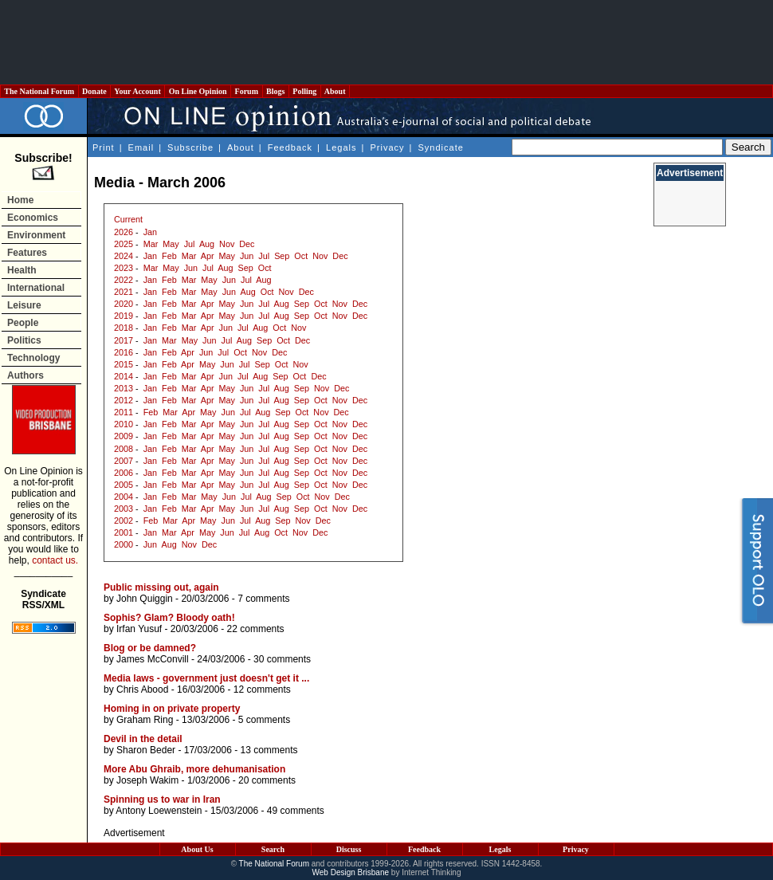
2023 (123, 268)
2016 (123, 352)
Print (103, 147)
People (22, 322)
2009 (123, 436)
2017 (123, 340)
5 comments (264, 719)
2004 (123, 496)
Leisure (24, 305)
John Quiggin (144, 598)
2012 (123, 400)
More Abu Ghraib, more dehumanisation (194, 769)
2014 (123, 376)
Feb (169, 256)
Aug (206, 244)
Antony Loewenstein (159, 810)
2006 (123, 472)
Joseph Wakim (147, 780)
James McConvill (152, 659)
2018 (123, 327)
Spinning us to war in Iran (162, 799)
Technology (33, 357)
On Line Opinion (198, 91)
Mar (151, 244)
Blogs (276, 91)
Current (128, 219)
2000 (123, 544)
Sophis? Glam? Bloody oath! (169, 617)
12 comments (262, 689)
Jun (246, 256)
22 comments (255, 628)
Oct (301, 256)
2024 (123, 256)
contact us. (55, 560)
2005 (123, 484)
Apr (207, 256)
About (335, 91)
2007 (123, 461)
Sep (281, 256)
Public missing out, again (161, 587)
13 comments (268, 750)
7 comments (263, 598)
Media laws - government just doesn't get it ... (206, 678)
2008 (123, 449)
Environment (36, 235)
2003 (123, 508)
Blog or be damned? (150, 648)
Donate (94, 91)
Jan (150, 232)
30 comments (282, 659)
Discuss (349, 849)
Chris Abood (142, 689)
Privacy (387, 147)
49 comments (295, 810)
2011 (123, 412)
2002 (123, 520)
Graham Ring (144, 719)
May (171, 244)
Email (141, 147)
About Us (197, 849)
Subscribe (190, 147)
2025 (123, 244)
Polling (305, 91)
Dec (246, 244)
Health (22, 270)
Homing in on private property (172, 708)
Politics (24, 340)
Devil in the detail (143, 738)
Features (27, 252)
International (36, 287)
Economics (32, 217)
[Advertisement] (386, 42)
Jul (189, 244)
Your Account (137, 91)
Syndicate (441, 147)
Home (20, 200)
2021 (123, 292)
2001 (123, 532)
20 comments (267, 780)
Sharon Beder (145, 750)
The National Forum (39, 91)
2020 (123, 303)
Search (272, 849)
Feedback (290, 147)
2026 (123, 232)
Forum (246, 91)
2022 (123, 280)
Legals (341, 147)
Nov (226, 244)
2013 (123, 388)
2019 (123, 315)
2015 (123, 364)
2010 (123, 424)
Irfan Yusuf (139, 628)
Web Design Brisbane (351, 872)
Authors (25, 375)
